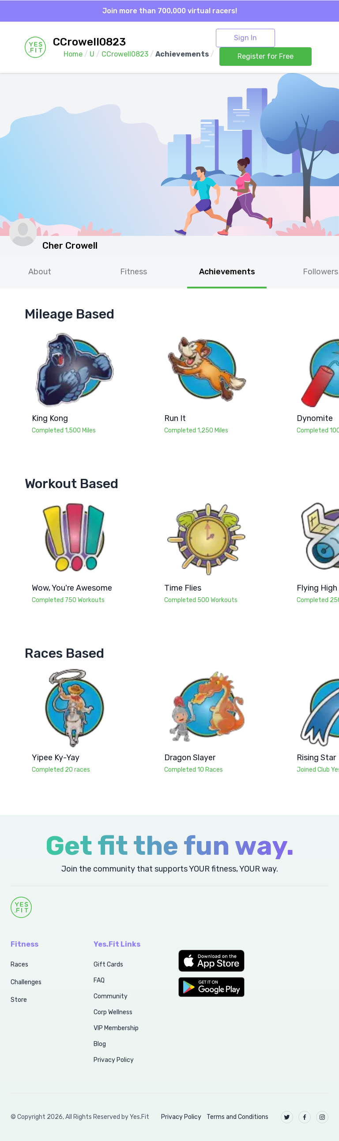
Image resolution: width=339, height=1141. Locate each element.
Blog (100, 1044)
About (39, 272)
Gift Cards (108, 964)
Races (19, 964)
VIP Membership (116, 1028)
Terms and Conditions (237, 1117)
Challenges (26, 982)
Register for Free (265, 56)
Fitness (133, 272)
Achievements (227, 272)
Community (111, 996)
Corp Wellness (113, 1012)
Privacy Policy (114, 1060)
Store (19, 1000)
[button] (211, 961)
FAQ (99, 980)
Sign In (245, 38)
